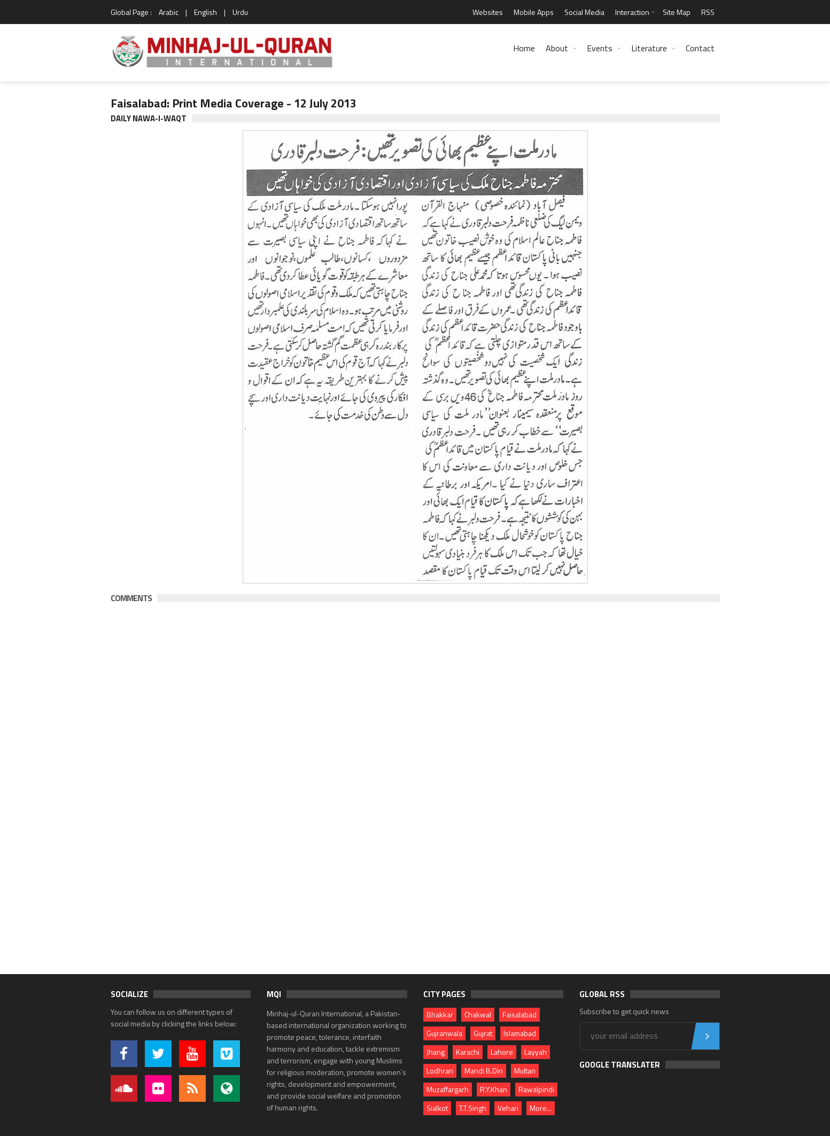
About (557, 48)
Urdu (240, 12)
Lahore (502, 1051)
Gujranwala (444, 1033)
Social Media (584, 12)
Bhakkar (439, 1014)
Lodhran (439, 1070)
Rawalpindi (536, 1089)
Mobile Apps (534, 12)
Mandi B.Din (483, 1070)
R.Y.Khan (493, 1089)
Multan (525, 1070)
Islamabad (519, 1033)
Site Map (677, 12)
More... (541, 1108)
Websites (487, 12)
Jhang (435, 1051)
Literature (649, 48)
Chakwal (477, 1014)
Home (524, 48)
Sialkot (437, 1108)
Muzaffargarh (447, 1089)
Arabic (169, 12)
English (205, 12)
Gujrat (483, 1033)
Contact (700, 48)
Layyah (535, 1051)
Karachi (467, 1051)
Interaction (632, 12)
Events (599, 48)
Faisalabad (519, 1014)
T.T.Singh (472, 1108)
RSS (708, 12)
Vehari (508, 1108)
